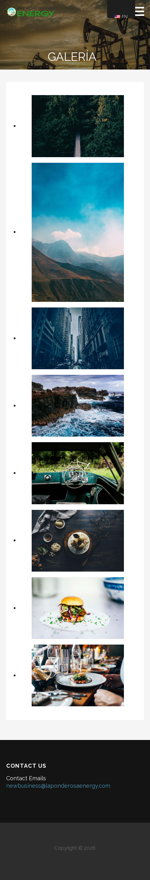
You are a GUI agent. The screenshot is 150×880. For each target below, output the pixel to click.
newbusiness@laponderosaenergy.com (58, 785)
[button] (141, 11)
